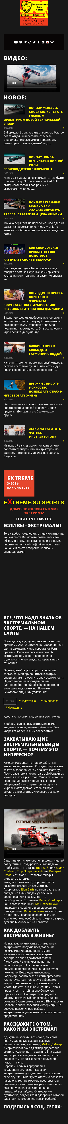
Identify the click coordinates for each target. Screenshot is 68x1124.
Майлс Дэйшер (52, 1044)
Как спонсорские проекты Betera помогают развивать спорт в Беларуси (31, 254)
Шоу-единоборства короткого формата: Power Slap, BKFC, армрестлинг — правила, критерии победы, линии (33, 301)
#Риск (10, 700)
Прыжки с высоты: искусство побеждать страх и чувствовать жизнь (33, 389)
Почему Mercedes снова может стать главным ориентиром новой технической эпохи (33, 116)
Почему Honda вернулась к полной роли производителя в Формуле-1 (33, 163)
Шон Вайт (43, 867)
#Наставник (14, 707)
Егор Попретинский (30, 871)
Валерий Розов (34, 911)
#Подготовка (27, 700)
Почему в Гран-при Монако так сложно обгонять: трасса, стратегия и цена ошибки (33, 208)
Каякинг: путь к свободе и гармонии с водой (45, 350)
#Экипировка (49, 700)
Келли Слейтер (49, 900)
